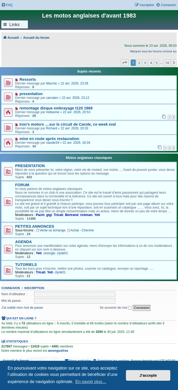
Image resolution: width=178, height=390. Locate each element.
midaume (52, 112)
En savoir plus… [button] (91, 381)
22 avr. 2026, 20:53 (77, 112)
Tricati (58, 215)
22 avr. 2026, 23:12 (75, 98)
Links (14, 24)
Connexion (10, 288)
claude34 (52, 143)
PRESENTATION (30, 166)
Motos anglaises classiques (89, 158)
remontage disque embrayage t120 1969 (55, 108)
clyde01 (62, 253)
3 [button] (145, 62)
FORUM (22, 185)
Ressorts (27, 79)
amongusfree (58, 351)
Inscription (34, 288)
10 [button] (167, 62)
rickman (86, 215)
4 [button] (151, 62)
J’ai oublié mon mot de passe (22, 308)
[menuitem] (6, 5)
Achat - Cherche (80, 230)
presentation (31, 94)
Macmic (51, 83)
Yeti (97, 215)
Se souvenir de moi (116, 308)
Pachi (40, 215)
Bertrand (71, 215)
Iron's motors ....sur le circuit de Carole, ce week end (67, 124)
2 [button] (139, 62)
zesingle (49, 253)
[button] (125, 63)
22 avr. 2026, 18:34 (76, 143)
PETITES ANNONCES (34, 226)
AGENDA (23, 242)
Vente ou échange (50, 230)
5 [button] (157, 62)
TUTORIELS (26, 264)
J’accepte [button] (148, 375)
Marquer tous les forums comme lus (153, 51)
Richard (51, 128)
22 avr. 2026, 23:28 (74, 83)
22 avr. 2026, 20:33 (74, 128)
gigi (49, 215)
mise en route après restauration (49, 139)
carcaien (52, 98)
